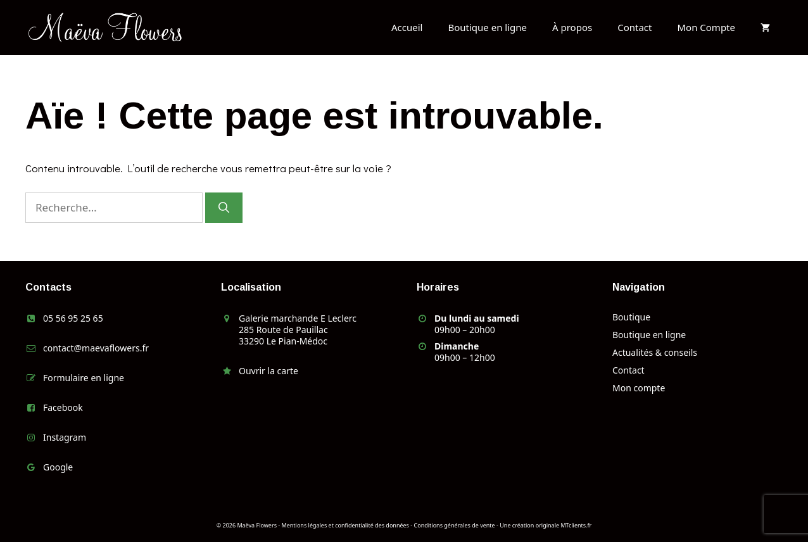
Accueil (406, 27)
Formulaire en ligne (83, 378)
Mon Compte (706, 27)
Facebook (63, 407)
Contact (634, 27)
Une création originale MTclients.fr (545, 525)
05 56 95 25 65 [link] (73, 318)
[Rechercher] (224, 207)
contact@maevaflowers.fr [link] (96, 348)
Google (58, 467)
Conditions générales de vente (454, 525)
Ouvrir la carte (268, 371)
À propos (572, 27)
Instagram (64, 437)
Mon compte (638, 388)
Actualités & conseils (654, 352)
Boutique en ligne (487, 27)
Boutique (631, 317)
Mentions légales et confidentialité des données (345, 525)
